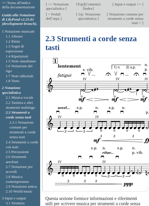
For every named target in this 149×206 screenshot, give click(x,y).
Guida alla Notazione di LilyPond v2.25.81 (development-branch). (19, 19)
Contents (92, 4)
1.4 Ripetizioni (17, 56)
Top (80, 4)
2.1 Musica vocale (19, 97)
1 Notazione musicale (18, 31)
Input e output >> (128, 4)
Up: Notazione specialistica (89, 16)
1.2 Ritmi (13, 41)
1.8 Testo (12, 81)
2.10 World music (19, 191)
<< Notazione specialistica (57, 6)
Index (88, 8)
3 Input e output (14, 198)
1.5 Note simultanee (21, 61)
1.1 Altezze (14, 36)
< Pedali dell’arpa (53, 16)
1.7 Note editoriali (19, 76)
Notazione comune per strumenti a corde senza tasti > (125, 18)
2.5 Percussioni (17, 152)
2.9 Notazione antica (21, 186)
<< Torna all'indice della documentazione (18, 5)
